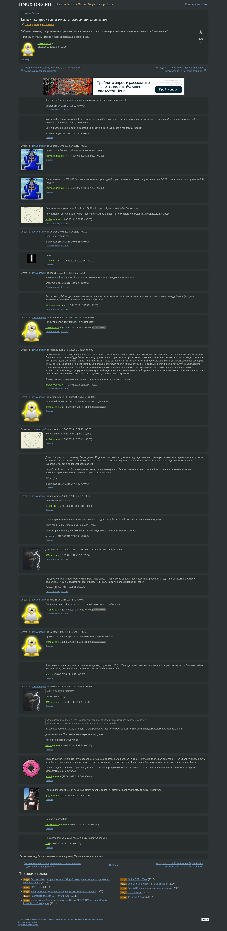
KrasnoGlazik (44, 43)
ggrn (47, 795)
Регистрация (192, 4)
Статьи (82, 4)
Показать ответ (53, 223)
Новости (61, 4)
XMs (47, 555)
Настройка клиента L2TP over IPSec (50, 896)
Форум (91, 4)
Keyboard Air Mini (136, 897)
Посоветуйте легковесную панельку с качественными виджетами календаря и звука (52, 69)
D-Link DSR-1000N (137, 879)
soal (47, 843)
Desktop (36, 13)
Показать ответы (53, 110)
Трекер (100, 4)
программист (47, 24)
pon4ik (48, 776)
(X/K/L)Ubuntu (134, 892)
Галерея (72, 4)
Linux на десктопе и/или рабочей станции (64, 19)
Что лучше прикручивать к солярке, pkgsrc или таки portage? (63, 891)
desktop (29, 24)
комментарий (39, 146)
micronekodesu (53, 305)
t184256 (49, 260)
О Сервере (23, 919)
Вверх (205, 920)
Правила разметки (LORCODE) (61, 919)
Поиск (109, 4)
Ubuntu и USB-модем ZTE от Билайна (147, 884)
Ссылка (24, 60)
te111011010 (52, 506)
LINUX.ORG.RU (35, 4)
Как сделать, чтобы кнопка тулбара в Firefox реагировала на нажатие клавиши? (179, 69)
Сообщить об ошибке (27, 922)
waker (48, 745)
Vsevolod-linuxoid (54, 156)
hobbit (48, 219)
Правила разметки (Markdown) (89, 919)
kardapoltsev (52, 824)
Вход (205, 4)
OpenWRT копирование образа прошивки (149, 888)
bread (48, 674)
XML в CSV (37, 887)
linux (36, 24)
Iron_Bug (51, 236)
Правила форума (37, 919)
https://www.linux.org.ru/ (28, 925)
